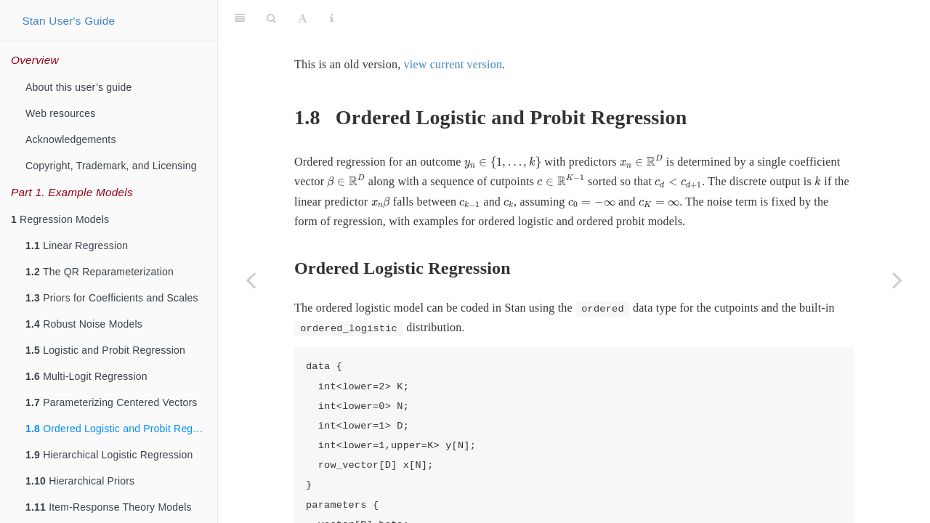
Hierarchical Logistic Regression (109, 455)
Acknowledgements (70, 139)
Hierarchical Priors (79, 481)
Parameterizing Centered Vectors (111, 402)
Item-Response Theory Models (108, 507)
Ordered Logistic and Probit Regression (121, 428)
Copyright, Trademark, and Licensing (111, 165)
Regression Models (60, 219)
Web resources (60, 113)
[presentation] (502, 126)
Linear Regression (76, 245)
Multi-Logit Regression (86, 376)
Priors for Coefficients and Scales (111, 298)
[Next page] (897, 279)
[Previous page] (250, 279)
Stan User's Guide (68, 21)
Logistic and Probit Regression (105, 350)
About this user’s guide (78, 87)
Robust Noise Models (83, 324)
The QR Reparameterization (99, 271)
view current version (453, 28)
